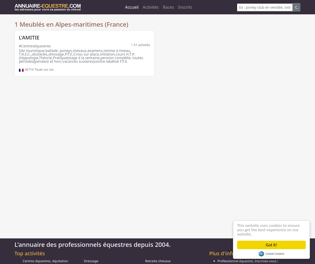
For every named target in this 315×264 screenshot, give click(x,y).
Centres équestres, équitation (45, 261)
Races (168, 7)
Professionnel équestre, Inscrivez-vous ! (248, 261)
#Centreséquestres (35, 46)
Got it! (271, 245)
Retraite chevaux (158, 261)
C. (296, 7)
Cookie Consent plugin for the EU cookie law (271, 254)
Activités (151, 7)
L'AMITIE (29, 37)
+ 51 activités (140, 45)
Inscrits (185, 7)
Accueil (132, 7)
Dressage (91, 261)
